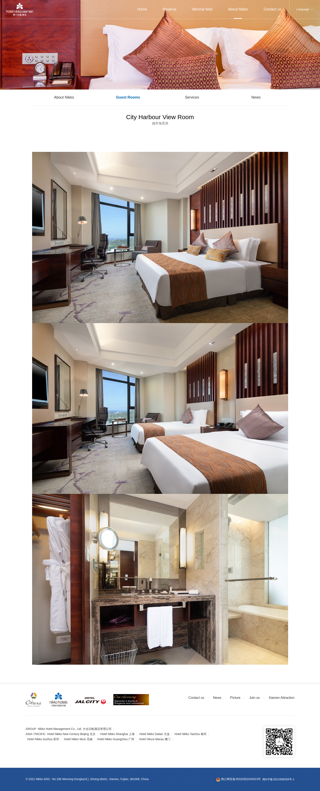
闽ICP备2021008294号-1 (278, 779)
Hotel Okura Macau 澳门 (155, 739)
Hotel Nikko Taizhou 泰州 (190, 734)
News (256, 97)
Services (192, 97)
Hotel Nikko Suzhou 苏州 (43, 739)
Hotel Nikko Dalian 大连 (154, 734)
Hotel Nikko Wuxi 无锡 (78, 739)
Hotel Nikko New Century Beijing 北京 (71, 734)
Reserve (169, 9)
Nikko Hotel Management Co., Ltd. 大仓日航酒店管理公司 (75, 729)
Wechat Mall (202, 9)
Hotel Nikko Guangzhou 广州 (115, 739)
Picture (235, 697)
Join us (254, 697)
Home (142, 9)
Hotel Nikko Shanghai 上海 (117, 734)
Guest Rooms (128, 97)
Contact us (272, 9)
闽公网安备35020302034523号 (238, 779)
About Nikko (238, 9)
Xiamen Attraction (281, 697)
